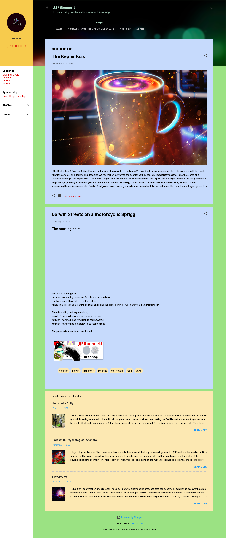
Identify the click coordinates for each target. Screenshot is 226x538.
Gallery (125, 29)
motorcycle (117, 370)
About (140, 29)
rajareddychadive (136, 523)
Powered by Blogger (129, 517)
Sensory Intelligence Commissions (91, 29)
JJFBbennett (64, 7)
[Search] (211, 8)
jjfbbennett (88, 370)
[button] (205, 56)
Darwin (75, 370)
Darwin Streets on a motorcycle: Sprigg (93, 214)
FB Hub (7, 80)
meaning (102, 370)
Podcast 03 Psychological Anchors (74, 440)
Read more (200, 430)
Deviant (7, 77)
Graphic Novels (11, 74)
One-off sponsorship (14, 96)
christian (63, 370)
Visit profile (16, 46)
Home (58, 29)
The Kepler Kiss (68, 56)
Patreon (7, 83)
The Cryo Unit (60, 476)
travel (138, 370)
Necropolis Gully (62, 403)
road (129, 370)
